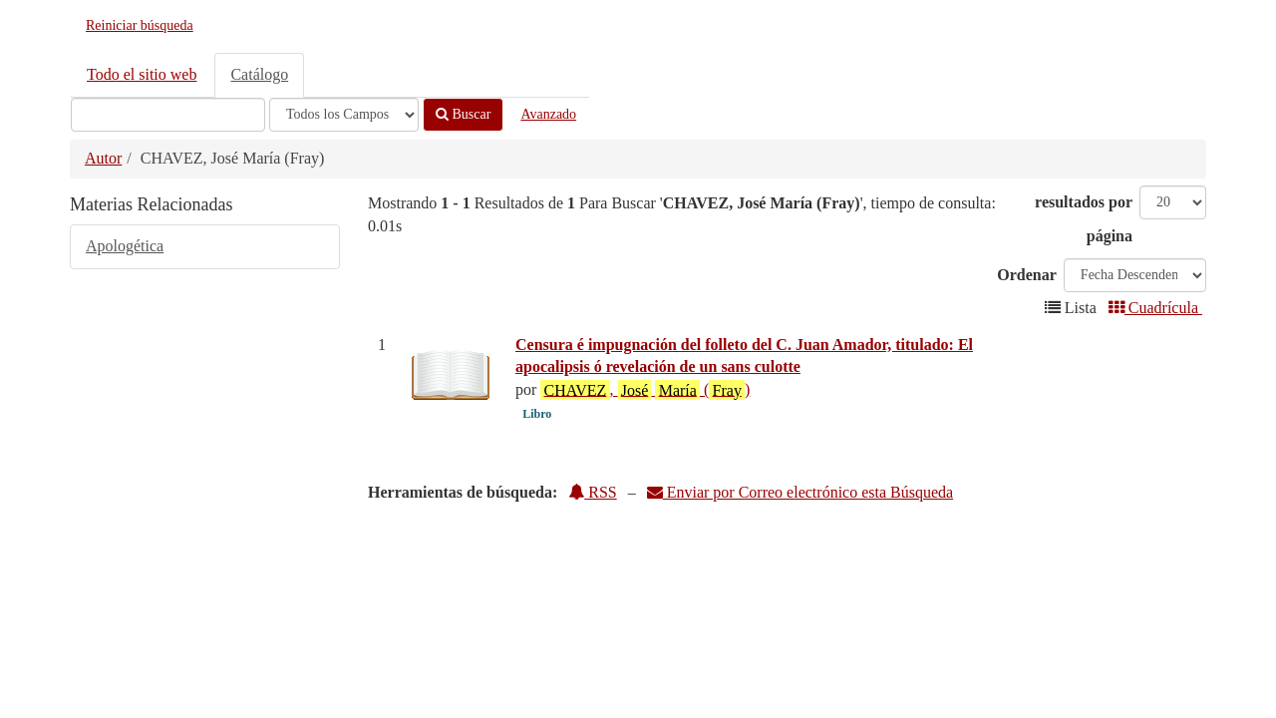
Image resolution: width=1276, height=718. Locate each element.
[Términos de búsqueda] (168, 115)
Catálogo (259, 74)
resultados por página (1083, 218)
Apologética (124, 245)
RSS (592, 492)
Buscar (463, 114)
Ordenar (1027, 274)
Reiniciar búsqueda (139, 25)
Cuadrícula (1155, 307)
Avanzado (548, 114)
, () (645, 390)
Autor (103, 158)
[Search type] (344, 115)
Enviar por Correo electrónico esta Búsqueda (800, 492)
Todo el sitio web (141, 74)
